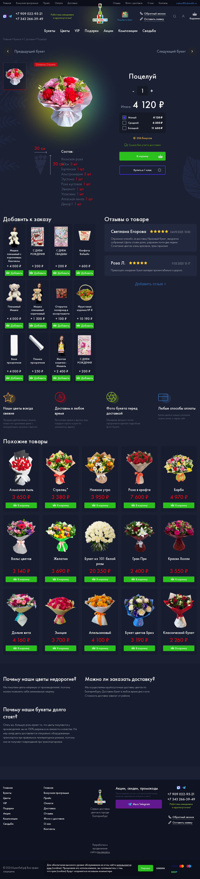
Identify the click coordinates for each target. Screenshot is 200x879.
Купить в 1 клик (148, 170)
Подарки (92, 30)
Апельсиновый (100, 632)
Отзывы (116, 3)
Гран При (139, 558)
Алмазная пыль (21, 489)
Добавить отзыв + (150, 284)
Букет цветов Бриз (139, 632)
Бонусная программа (27, 3)
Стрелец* (60, 489)
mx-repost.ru (103, 852)
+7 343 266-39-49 (29, 19)
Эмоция (61, 632)
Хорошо (145, 868)
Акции (108, 30)
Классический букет (178, 632)
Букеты (49, 30)
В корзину (150, 156)
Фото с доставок (133, 3)
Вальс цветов (21, 558)
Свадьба (149, 30)
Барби (179, 489)
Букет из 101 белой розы (100, 561)
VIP (77, 30)
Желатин (61, 558)
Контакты (163, 3)
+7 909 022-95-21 (29, 13)
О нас (151, 3)
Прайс (46, 3)
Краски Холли (179, 558)
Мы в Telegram (139, 804)
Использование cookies (156, 869)
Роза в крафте (139, 489)
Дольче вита (21, 632)
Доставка (72, 3)
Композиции (128, 30)
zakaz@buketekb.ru (186, 3)
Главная (7, 3)
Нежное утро (100, 489)
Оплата (59, 3)
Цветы (65, 30)
